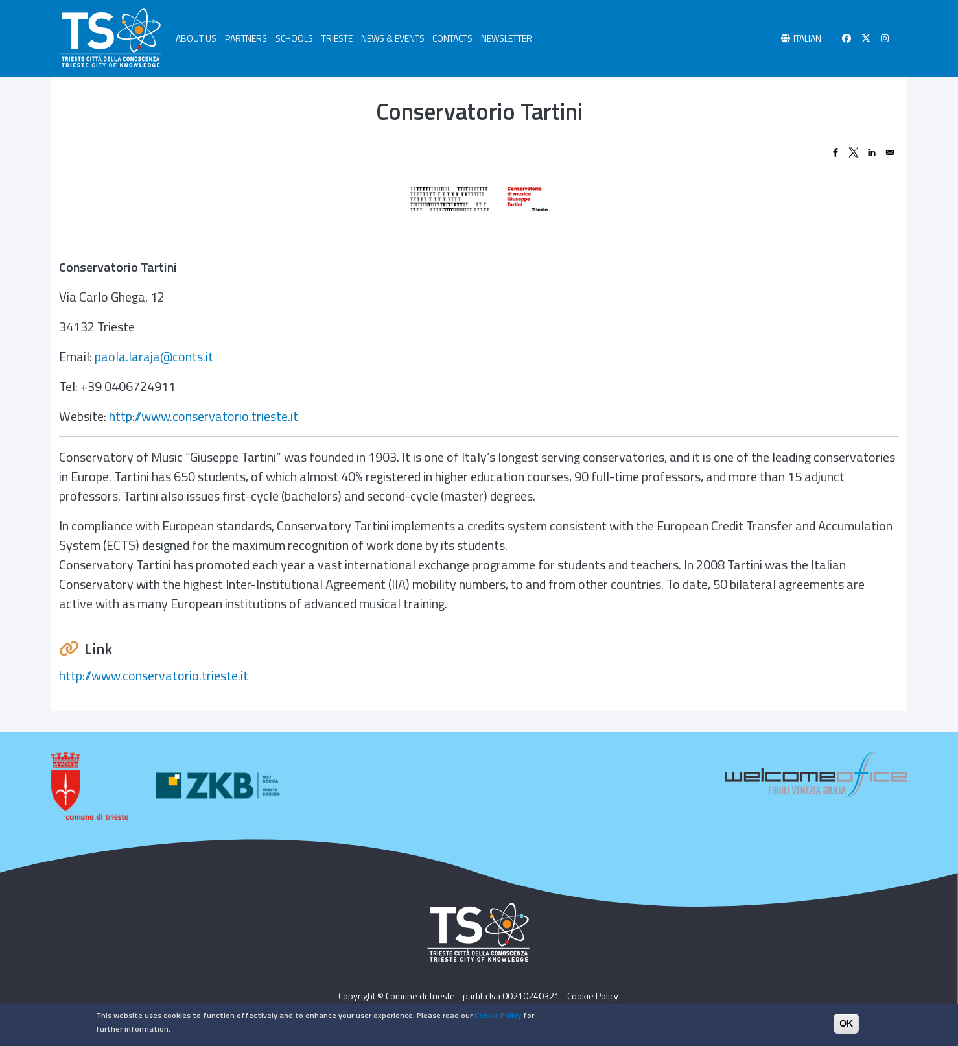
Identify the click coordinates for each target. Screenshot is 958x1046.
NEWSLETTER (506, 38)
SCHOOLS (294, 38)
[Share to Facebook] (835, 152)
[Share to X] (853, 152)
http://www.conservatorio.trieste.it (203, 416)
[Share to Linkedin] (871, 152)
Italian (807, 38)
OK (846, 1027)
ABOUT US (196, 38)
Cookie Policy (592, 996)
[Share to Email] (889, 152)
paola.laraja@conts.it (154, 356)
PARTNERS (246, 38)
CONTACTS (452, 38)
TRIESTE (337, 38)
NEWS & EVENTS (393, 38)
